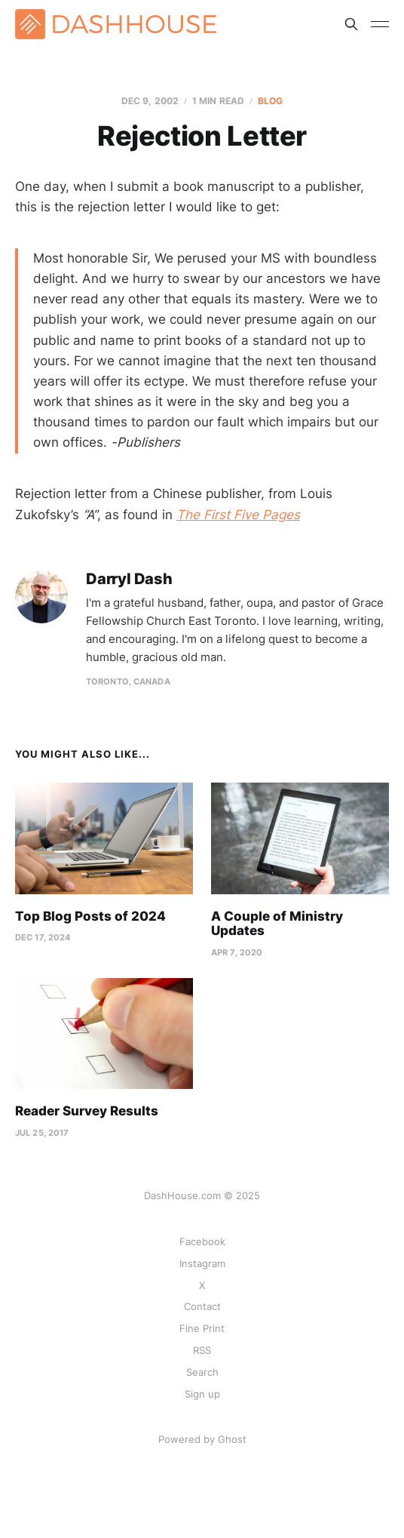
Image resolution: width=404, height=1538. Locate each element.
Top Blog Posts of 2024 (90, 916)
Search (202, 1372)
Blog (270, 100)
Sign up (202, 1394)
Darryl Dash (129, 579)
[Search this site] (351, 24)
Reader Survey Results (86, 1110)
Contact (202, 1306)
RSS (202, 1350)
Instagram (202, 1263)
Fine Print (202, 1328)
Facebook (202, 1241)
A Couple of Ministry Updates (277, 924)
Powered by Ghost (202, 1439)
